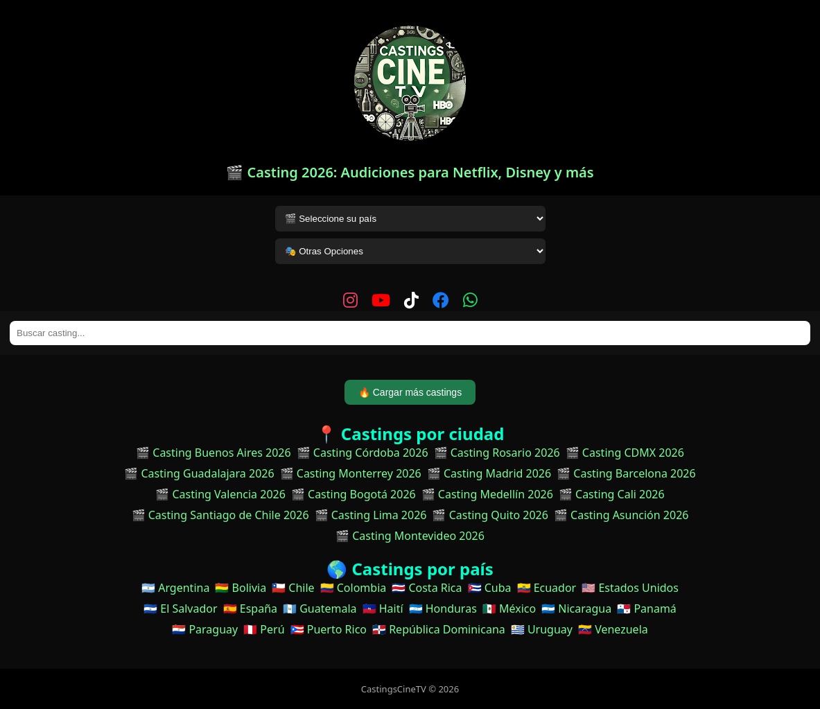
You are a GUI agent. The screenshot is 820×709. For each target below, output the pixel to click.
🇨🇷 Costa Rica (427, 587)
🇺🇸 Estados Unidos (630, 587)
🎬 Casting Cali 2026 (612, 494)
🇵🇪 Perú (263, 629)
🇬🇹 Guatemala (320, 608)
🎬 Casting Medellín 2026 (487, 494)
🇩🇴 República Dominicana (438, 629)
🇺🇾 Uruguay (542, 629)
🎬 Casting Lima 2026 (371, 515)
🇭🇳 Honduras (443, 608)
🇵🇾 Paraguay (205, 629)
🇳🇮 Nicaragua (576, 608)
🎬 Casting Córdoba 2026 (362, 452)
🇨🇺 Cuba (490, 587)
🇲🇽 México (509, 608)
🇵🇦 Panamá (647, 608)
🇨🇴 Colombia (353, 587)
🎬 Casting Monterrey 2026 (350, 473)
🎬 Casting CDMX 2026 (625, 452)
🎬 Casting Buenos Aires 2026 (213, 452)
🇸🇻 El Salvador (180, 608)
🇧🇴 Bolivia (240, 587)
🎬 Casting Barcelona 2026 (626, 473)
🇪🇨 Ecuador (547, 587)
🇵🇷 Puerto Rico (328, 629)
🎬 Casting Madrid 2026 (489, 473)
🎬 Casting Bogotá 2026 (353, 494)
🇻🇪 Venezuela (613, 629)
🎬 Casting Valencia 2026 (220, 494)
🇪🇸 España (250, 608)
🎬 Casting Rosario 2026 (497, 452)
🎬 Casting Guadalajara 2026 (199, 473)
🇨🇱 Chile (293, 587)
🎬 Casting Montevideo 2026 (410, 535)
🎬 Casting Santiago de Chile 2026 (220, 515)
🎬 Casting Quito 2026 (490, 515)
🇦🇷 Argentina (175, 587)
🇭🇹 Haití (383, 608)
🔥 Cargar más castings (410, 392)
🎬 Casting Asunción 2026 (621, 515)
